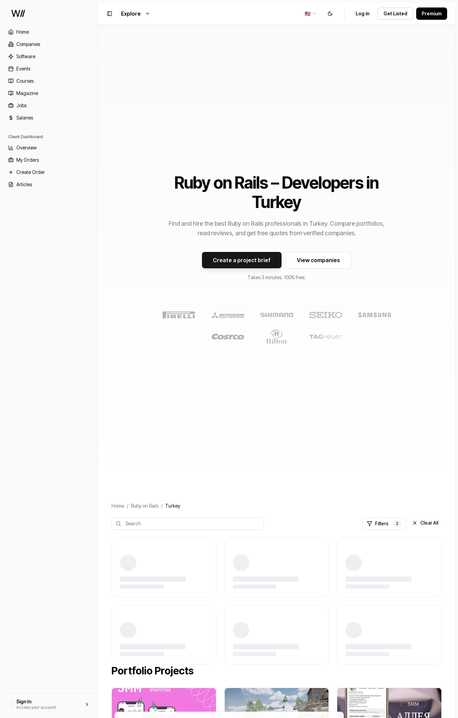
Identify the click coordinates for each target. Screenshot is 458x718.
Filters (384, 523)
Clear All (425, 523)
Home (118, 506)
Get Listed (395, 13)
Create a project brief (242, 260)
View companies (318, 260)
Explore (135, 13)
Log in (362, 13)
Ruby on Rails (144, 506)
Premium (432, 13)
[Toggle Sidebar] (98, 359)
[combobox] (311, 13)
